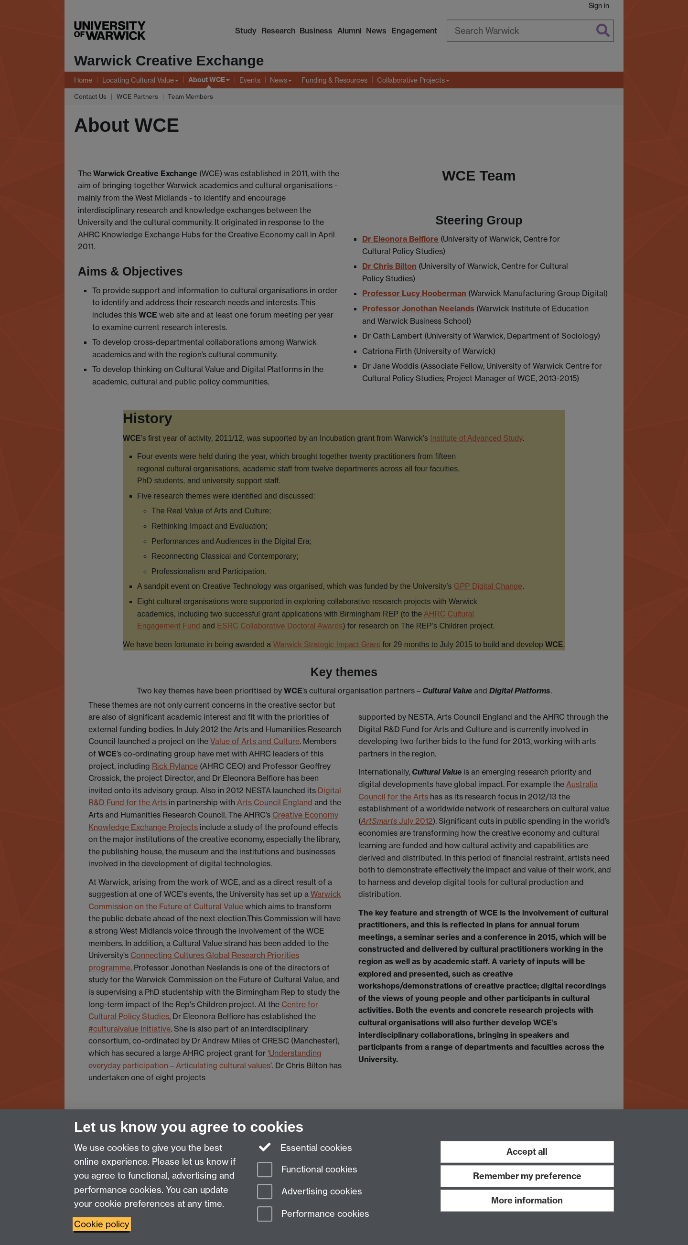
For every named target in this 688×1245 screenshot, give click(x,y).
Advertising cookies (309, 1192)
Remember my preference (527, 1176)
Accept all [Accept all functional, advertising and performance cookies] (527, 1151)
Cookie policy (101, 1224)
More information (527, 1200)
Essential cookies (304, 1147)
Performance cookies (313, 1215)
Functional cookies (307, 1170)
